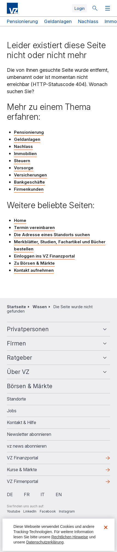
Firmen (16, 343)
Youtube (13, 511)
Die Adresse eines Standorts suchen (52, 234)
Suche (95, 8)
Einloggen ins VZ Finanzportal (44, 256)
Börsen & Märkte (29, 386)
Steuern (22, 160)
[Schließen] (106, 527)
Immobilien (25, 153)
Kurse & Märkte (22, 469)
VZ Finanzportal (22, 458)
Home (20, 220)
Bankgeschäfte (29, 182)
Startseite (16, 306)
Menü (106, 8)
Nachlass (88, 21)
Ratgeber (19, 357)
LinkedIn (29, 511)
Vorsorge (23, 167)
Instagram (67, 511)
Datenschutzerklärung (45, 542)
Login (79, 8)
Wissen (40, 306)
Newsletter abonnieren (29, 434)
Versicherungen (30, 175)
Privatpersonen (28, 329)
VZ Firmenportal (22, 481)
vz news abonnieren (27, 446)
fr (27, 494)
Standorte (16, 399)
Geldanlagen (58, 21)
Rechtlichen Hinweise (70, 537)
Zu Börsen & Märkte (34, 263)
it (43, 494)
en (59, 494)
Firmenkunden (29, 189)
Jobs (11, 410)
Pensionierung (22, 21)
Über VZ (18, 371)
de (10, 494)
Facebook (48, 511)
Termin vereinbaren (34, 227)
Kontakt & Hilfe (21, 422)
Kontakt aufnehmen (34, 270)
